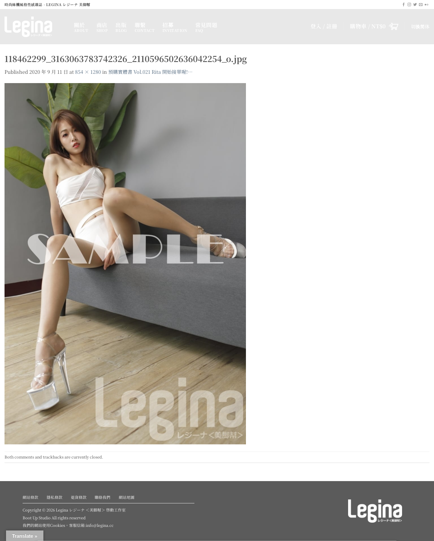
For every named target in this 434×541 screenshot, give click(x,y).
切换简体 (420, 26)
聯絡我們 (102, 497)
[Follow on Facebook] (403, 5)
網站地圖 (126, 497)
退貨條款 (78, 497)
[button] (374, 26)
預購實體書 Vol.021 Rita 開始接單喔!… (150, 71)
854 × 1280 (88, 71)
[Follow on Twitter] (415, 5)
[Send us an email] (421, 5)
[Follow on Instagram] (409, 5)
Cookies (57, 525)
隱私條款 (54, 497)
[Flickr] (426, 5)
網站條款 (30, 497)
